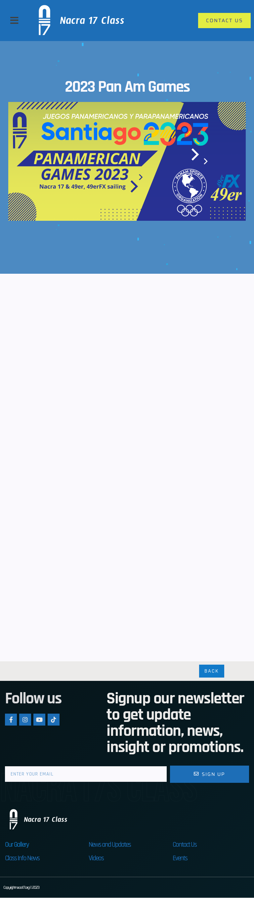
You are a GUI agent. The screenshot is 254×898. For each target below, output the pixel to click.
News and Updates (110, 844)
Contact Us (184, 844)
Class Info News (22, 858)
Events (180, 858)
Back (211, 671)
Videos (96, 858)
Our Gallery (17, 844)
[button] (14, 20)
